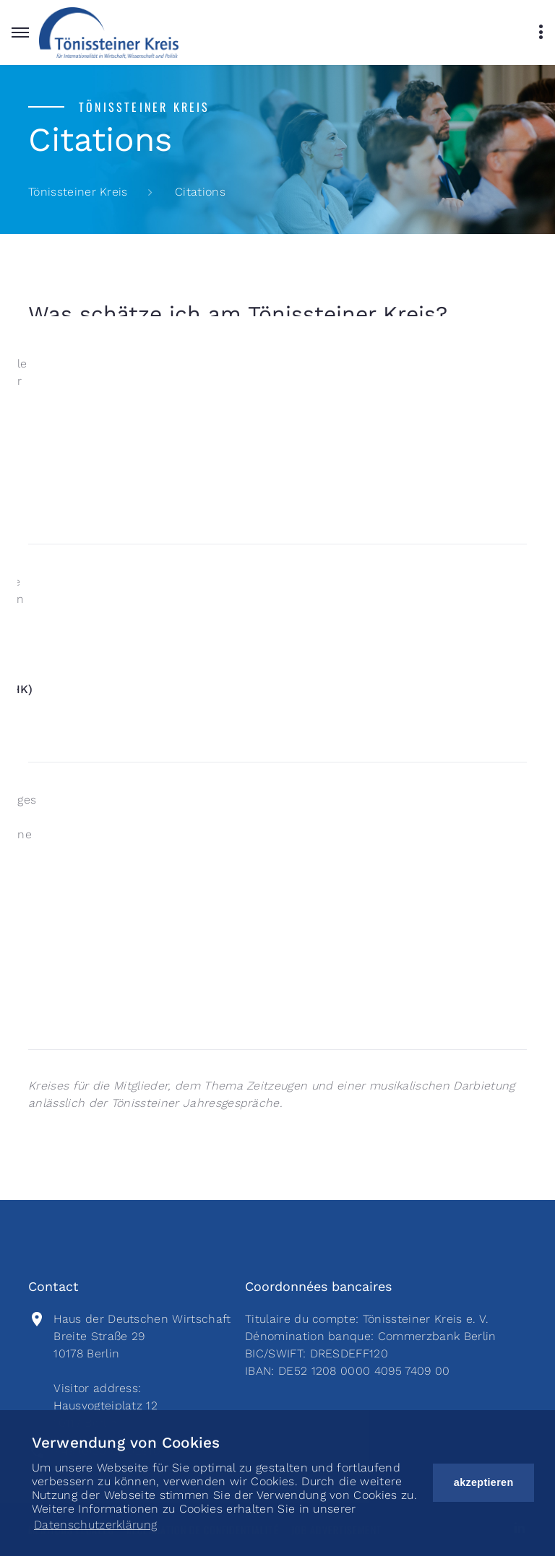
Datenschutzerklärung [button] (95, 1524)
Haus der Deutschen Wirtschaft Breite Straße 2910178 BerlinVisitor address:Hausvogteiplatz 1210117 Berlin (142, 1371)
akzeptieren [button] (484, 1482)
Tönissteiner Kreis (78, 192)
